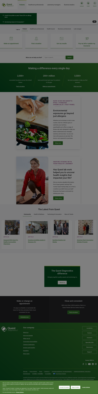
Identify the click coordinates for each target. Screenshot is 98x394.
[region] (49, 387)
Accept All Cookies (64, 387)
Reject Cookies (75, 387)
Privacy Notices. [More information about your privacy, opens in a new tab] (20, 392)
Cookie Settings (86, 387)
